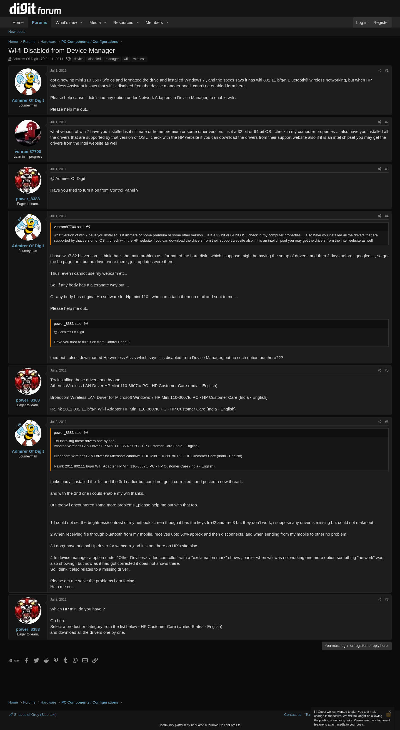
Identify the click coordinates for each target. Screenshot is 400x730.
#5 (387, 370)
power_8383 (28, 198)
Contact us (292, 714)
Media (95, 22)
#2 (387, 122)
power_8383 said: (68, 323)
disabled (94, 59)
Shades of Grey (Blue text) (33, 714)
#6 (387, 422)
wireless (139, 59)
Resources (123, 22)
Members (154, 22)
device (79, 59)
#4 (387, 216)
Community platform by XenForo (200, 725)
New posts (16, 31)
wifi (126, 59)
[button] (81, 22)
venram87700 (28, 151)
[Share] (379, 71)
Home (18, 22)
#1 (387, 71)
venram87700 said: (69, 227)
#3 (387, 169)
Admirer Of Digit (25, 59)
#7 (387, 600)
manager (112, 59)
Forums (39, 22)
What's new (66, 22)
